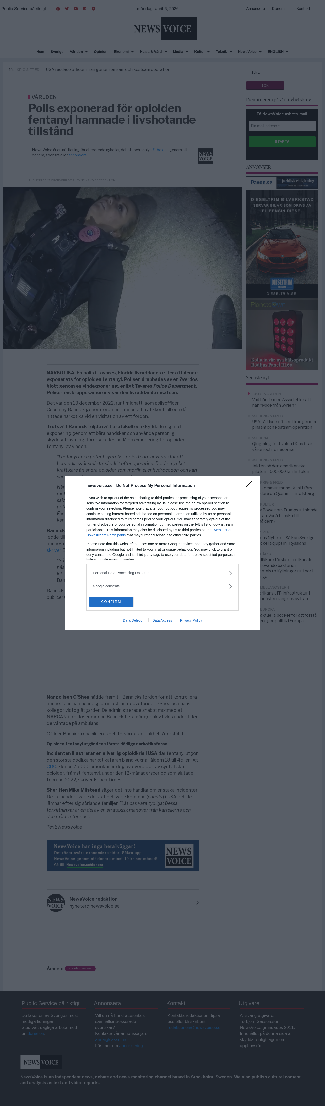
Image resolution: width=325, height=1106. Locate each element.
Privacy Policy (191, 621)
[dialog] (162, 553)
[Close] (250, 486)
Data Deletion (133, 621)
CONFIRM (113, 602)
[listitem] (162, 573)
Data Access (162, 621)
